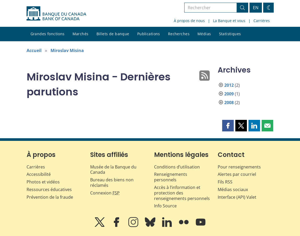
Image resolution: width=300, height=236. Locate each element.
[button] (228, 125)
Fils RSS (225, 182)
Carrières (261, 20)
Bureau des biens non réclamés (112, 182)
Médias (204, 33)
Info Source (165, 206)
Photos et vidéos (43, 182)
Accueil (34, 50)
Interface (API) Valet (237, 197)
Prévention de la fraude (50, 197)
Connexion (105, 193)
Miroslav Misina (67, 50)
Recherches (179, 33)
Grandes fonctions (47, 33)
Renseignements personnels (170, 177)
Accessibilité (39, 174)
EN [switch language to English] (255, 8)
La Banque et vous (229, 20)
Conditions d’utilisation (177, 167)
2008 (229, 102)
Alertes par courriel (237, 174)
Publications (148, 33)
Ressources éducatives (49, 189)
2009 (229, 94)
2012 (229, 85)
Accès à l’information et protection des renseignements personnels (182, 192)
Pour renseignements (239, 167)
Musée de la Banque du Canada (113, 169)
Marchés (81, 33)
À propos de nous (189, 20)
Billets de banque (112, 33)
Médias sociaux (233, 189)
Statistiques (230, 33)
